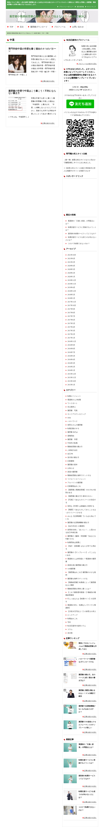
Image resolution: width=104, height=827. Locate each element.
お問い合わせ (78, 27)
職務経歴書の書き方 (75, 447)
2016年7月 (71, 352)
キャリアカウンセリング (76, 414)
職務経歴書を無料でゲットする (79, 475)
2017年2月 (71, 334)
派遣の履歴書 (72, 472)
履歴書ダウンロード (39, 27)
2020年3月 (71, 269)
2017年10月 (71, 305)
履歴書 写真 (72, 410)
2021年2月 (71, 262)
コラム (69, 629)
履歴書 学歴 (72, 439)
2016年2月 (71, 367)
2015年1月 (71, 385)
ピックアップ (72, 615)
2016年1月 (71, 370)
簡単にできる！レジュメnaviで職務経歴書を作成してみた (88, 646)
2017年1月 (71, 338)
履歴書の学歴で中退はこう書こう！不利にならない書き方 (32, 92)
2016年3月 (71, 363)
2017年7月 (71, 316)
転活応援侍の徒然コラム (76, 626)
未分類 (69, 633)
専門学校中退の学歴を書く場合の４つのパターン (32, 49)
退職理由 (70, 436)
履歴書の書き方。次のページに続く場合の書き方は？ (87, 677)
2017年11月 (71, 302)
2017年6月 (71, 320)
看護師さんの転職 (74, 400)
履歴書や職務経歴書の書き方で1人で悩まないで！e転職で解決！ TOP (25, 33)
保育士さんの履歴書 (75, 425)
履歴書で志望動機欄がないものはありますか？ (87, 709)
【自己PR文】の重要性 (76, 526)
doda (69, 418)
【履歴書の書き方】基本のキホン (80, 496)
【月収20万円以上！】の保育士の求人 (81, 611)
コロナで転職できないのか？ (79, 243)
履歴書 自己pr (72, 432)
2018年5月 (71, 295)
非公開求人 (71, 407)
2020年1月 (71, 277)
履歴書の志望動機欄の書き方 (78, 522)
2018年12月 (71, 291)
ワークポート (72, 403)
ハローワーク (72, 421)
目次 (22, 27)
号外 (69, 622)
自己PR (70, 454)
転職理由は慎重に (74, 542)
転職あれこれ (72, 619)
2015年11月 (71, 377)
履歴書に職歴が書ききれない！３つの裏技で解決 (87, 693)
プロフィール (60, 27)
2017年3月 (71, 331)
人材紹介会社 (72, 450)
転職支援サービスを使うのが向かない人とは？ (87, 794)
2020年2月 (71, 273)
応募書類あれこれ (74, 486)
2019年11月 (71, 284)
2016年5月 (71, 356)
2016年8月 (71, 349)
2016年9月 (71, 345)
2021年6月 (71, 258)
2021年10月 (71, 255)
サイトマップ (91, 6)
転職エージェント (74, 396)
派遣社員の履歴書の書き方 (77, 565)
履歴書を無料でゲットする (77, 579)
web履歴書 (71, 569)
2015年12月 (71, 374)
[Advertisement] (80, 196)
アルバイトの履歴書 (75, 482)
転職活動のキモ (73, 428)
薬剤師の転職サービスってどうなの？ (82, 233)
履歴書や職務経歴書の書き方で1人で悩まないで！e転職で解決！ (48, 16)
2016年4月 (71, 359)
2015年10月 (71, 381)
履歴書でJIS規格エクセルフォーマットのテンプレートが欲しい (87, 725)
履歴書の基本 (72, 464)
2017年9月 (71, 309)
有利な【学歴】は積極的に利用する (80, 506)
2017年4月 (71, 327)
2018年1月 (71, 298)
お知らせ (70, 468)
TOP (11, 27)
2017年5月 (71, 323)
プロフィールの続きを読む (87, 64)
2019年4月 (71, 287)
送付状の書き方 (73, 457)
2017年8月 (71, 313)
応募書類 (70, 461)
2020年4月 (71, 266)
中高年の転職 (72, 443)
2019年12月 (71, 280)
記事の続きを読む (48, 81)
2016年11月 (71, 341)
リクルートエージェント (76, 479)
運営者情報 (80, 6)
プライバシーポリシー (66, 6)
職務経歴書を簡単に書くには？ (79, 589)
